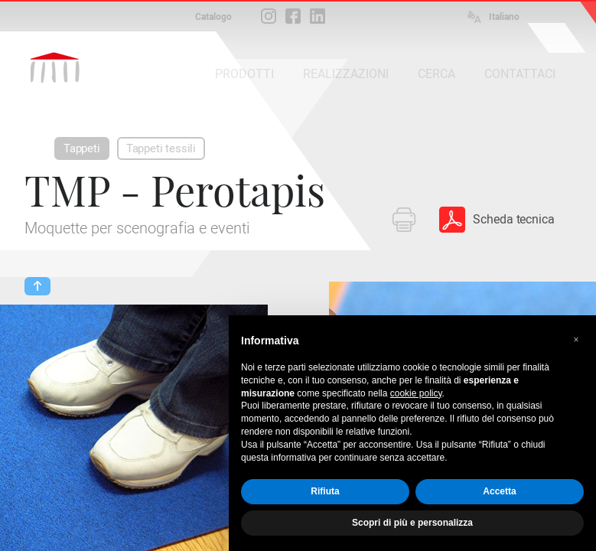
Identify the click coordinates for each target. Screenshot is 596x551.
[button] (576, 340)
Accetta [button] (499, 491)
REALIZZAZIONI (346, 74)
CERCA (436, 74)
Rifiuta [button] (325, 491)
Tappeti (82, 148)
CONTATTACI (519, 74)
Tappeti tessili (161, 148)
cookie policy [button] (416, 393)
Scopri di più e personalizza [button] (412, 522)
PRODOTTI (244, 74)
